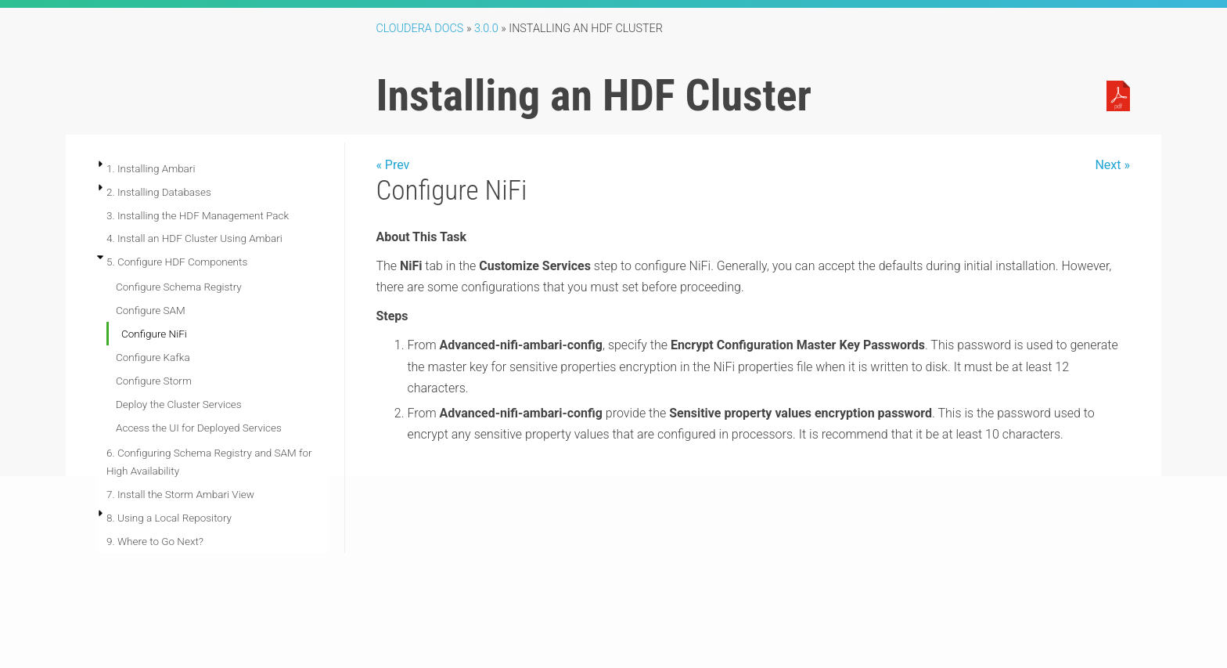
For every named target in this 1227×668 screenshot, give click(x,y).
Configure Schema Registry (179, 286)
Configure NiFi (154, 333)
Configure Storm (154, 380)
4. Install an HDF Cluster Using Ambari (194, 238)
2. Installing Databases (158, 192)
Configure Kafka (153, 357)
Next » (1112, 164)
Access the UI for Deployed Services (199, 427)
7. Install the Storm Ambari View (180, 494)
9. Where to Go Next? (154, 541)
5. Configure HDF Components (176, 261)
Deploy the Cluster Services (179, 404)
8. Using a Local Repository (169, 517)
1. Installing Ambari (150, 168)
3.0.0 (486, 28)
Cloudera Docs (419, 28)
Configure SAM (150, 310)
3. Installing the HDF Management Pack (197, 215)
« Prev (392, 164)
